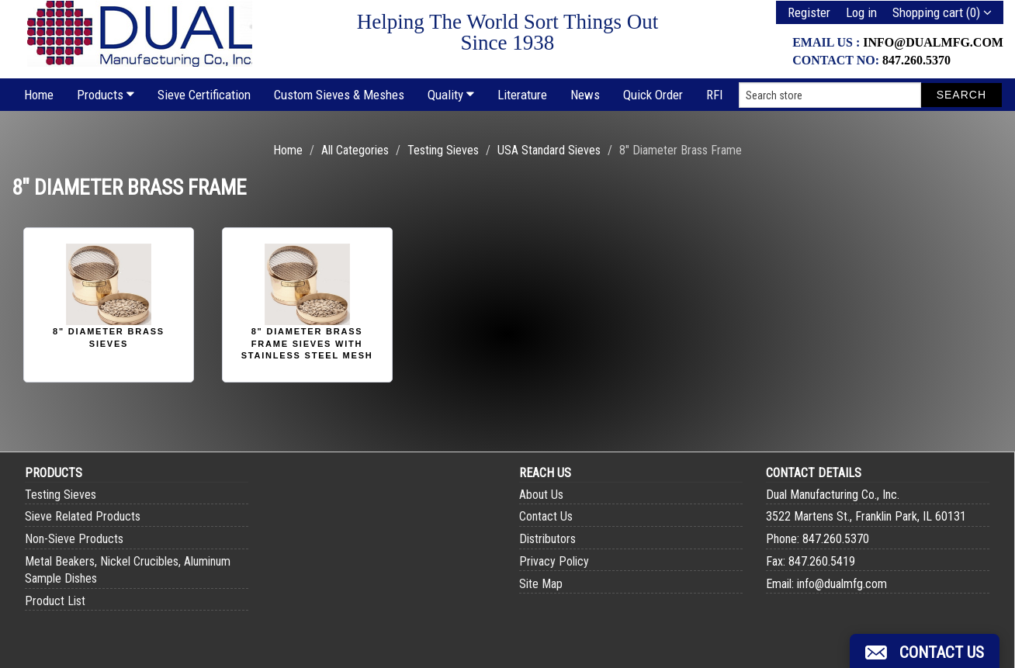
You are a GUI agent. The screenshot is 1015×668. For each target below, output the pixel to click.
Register (809, 12)
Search (961, 94)
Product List (55, 601)
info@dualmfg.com (933, 42)
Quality (451, 94)
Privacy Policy (554, 561)
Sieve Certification (204, 94)
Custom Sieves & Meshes (339, 94)
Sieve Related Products (82, 516)
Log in (861, 12)
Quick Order (653, 94)
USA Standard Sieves (549, 150)
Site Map (541, 583)
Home (39, 94)
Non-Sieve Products (74, 538)
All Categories (355, 150)
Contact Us (546, 516)
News (585, 94)
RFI (714, 94)
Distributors (547, 538)
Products (105, 94)
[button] (924, 651)
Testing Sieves (443, 150)
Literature (522, 94)
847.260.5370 (916, 60)
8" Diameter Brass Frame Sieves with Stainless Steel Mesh (307, 343)
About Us (541, 494)
